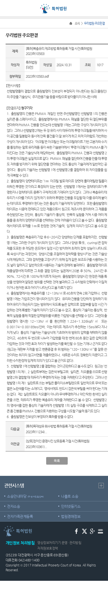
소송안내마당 (25, 496)
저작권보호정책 (47, 548)
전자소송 (13, 506)
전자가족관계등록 (20, 516)
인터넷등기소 (70, 506)
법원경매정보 (70, 516)
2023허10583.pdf (37, 76)
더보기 (101, 485)
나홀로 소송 (69, 496)
